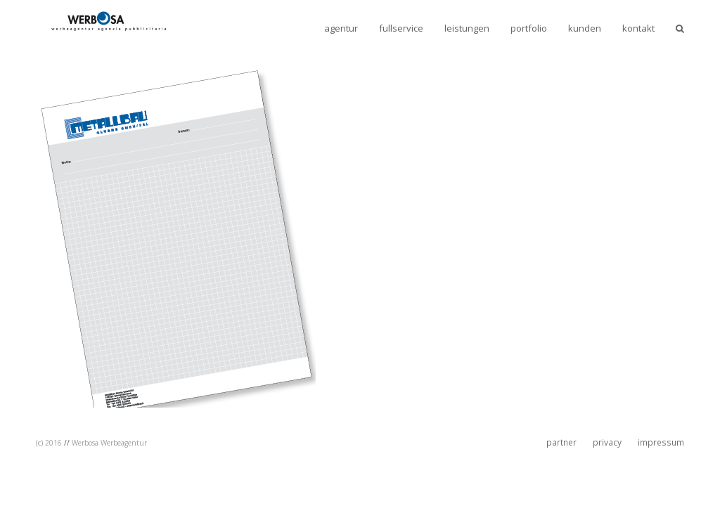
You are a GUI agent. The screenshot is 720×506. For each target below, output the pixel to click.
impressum (661, 442)
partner (561, 442)
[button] (680, 28)
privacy (607, 442)
